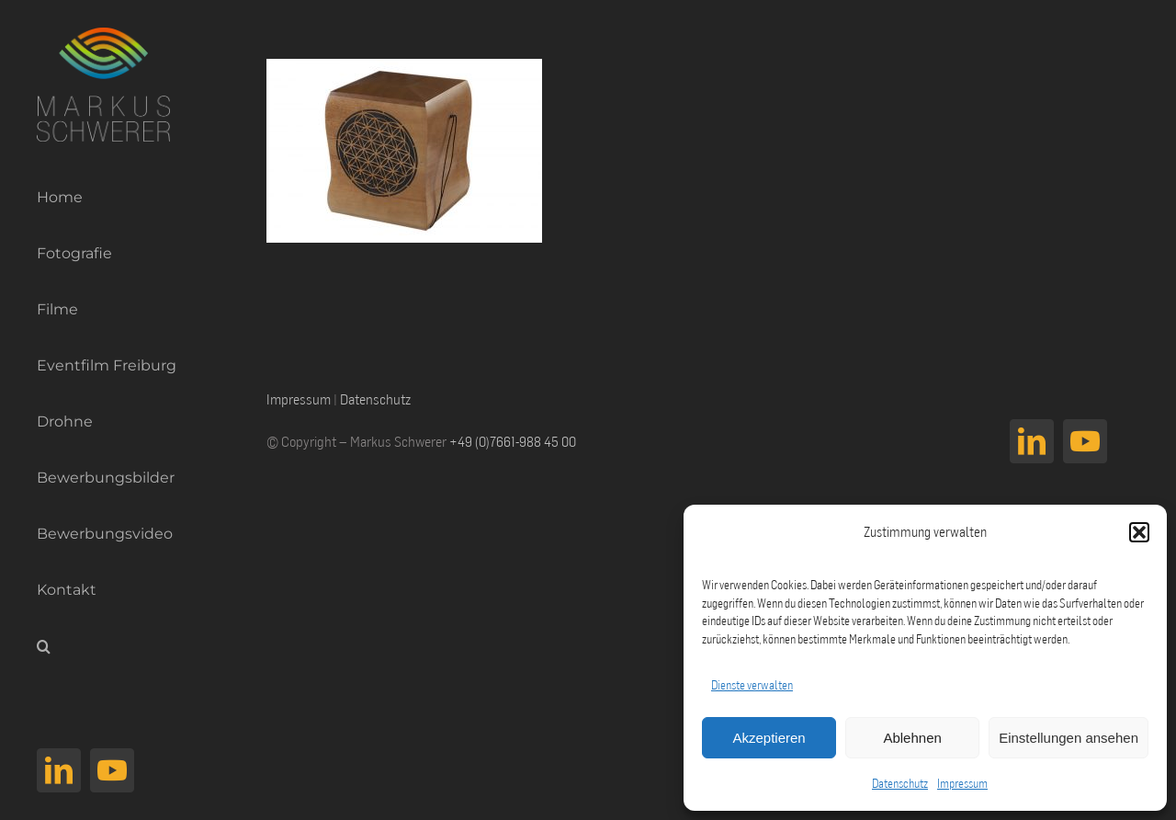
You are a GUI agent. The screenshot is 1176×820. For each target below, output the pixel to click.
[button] (1139, 532)
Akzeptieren (768, 738)
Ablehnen (912, 738)
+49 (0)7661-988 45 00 (512, 441)
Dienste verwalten (752, 685)
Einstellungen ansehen (1068, 738)
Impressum (962, 783)
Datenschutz (900, 783)
